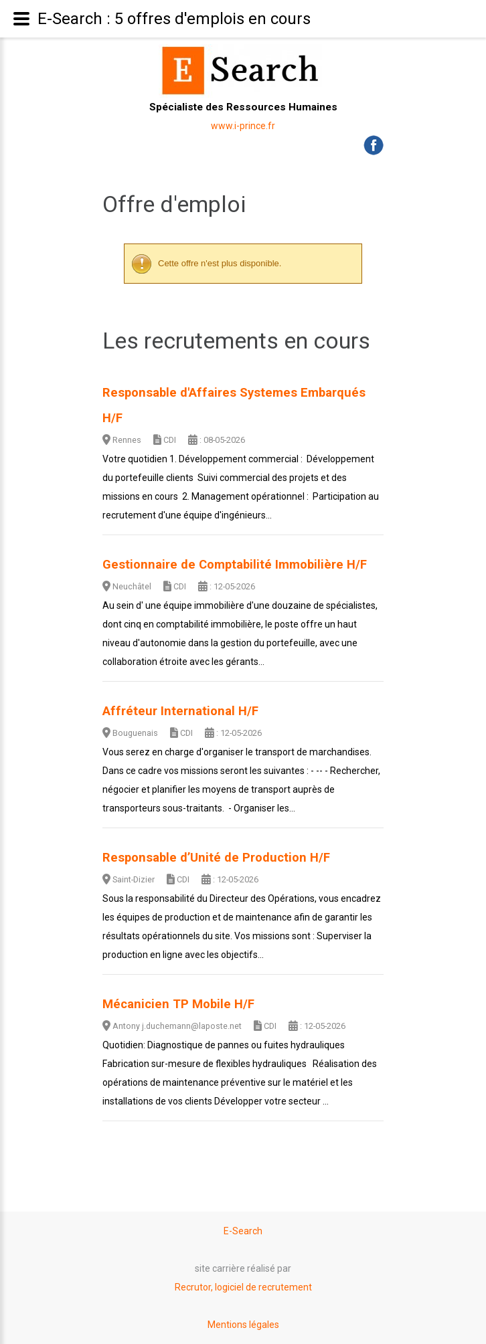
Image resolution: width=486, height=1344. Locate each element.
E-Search (243, 1231)
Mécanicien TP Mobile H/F (178, 1004)
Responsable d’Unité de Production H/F (216, 857)
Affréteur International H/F (180, 711)
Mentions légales (243, 1324)
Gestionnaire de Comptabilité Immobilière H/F (234, 564)
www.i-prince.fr (243, 125)
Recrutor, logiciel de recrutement (243, 1287)
